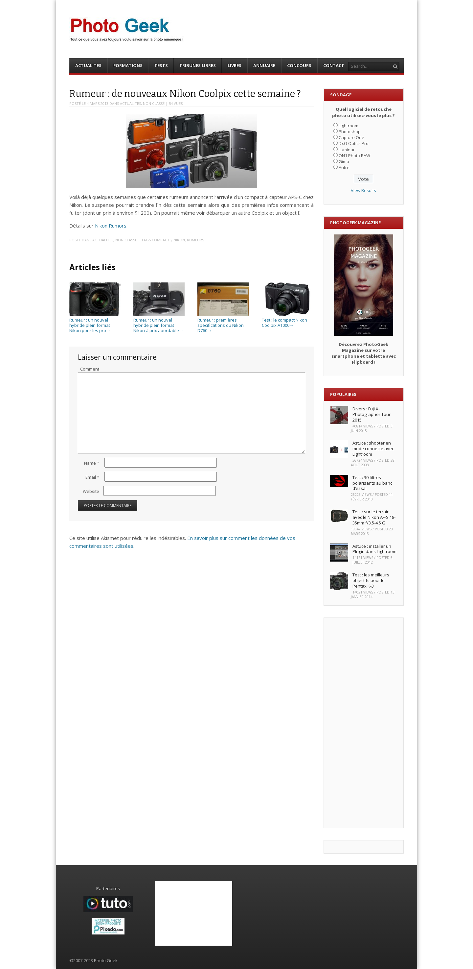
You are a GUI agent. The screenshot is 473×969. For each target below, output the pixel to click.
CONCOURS (299, 65)
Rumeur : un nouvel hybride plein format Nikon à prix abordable (159, 322)
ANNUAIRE (264, 65)
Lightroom (348, 126)
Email (92, 477)
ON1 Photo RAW (354, 155)
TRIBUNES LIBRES (197, 65)
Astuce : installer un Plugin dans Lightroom (374, 549)
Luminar (347, 150)
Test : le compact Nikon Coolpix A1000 (287, 320)
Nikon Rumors (110, 225)
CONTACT (333, 65)
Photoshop (350, 131)
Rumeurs (195, 239)
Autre (344, 167)
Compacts (161, 239)
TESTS (161, 65)
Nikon (179, 239)
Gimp (344, 161)
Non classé (154, 103)
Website (91, 491)
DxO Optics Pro (354, 143)
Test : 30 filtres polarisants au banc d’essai (372, 483)
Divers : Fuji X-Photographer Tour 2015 (371, 414)
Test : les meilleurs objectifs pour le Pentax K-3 (370, 580)
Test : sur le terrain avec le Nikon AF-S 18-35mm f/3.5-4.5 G (373, 517)
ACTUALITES (88, 65)
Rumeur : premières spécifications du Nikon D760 (223, 322)
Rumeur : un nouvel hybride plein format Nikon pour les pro (95, 322)
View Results (363, 190)
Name (91, 463)
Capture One (351, 137)
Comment (89, 369)
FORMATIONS (128, 65)
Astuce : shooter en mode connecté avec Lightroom (373, 448)
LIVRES (234, 65)
